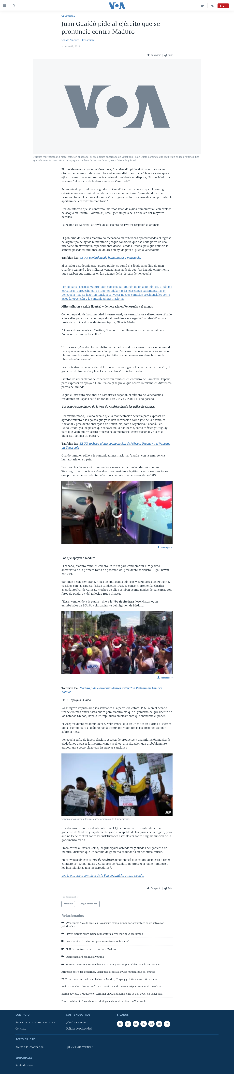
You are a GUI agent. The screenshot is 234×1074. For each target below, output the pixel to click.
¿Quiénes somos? (76, 1022)
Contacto (20, 1028)
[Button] (154, 55)
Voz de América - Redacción (77, 40)
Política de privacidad (79, 1028)
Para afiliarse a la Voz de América (35, 1022)
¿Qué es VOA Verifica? (80, 1047)
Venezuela (68, 16)
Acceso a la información (29, 1047)
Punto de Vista (24, 1065)
